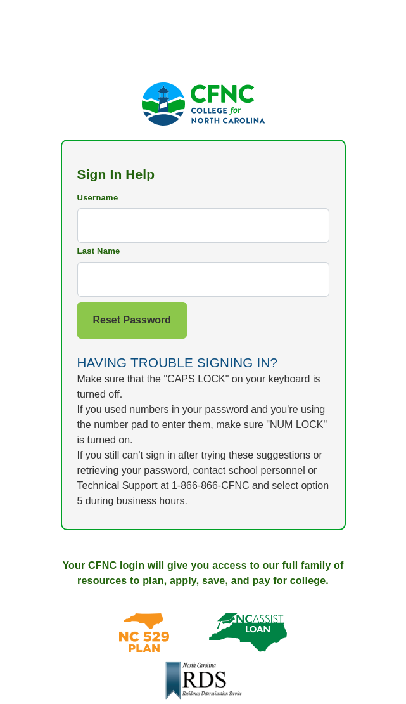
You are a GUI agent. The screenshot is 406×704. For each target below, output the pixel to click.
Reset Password (132, 320)
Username (97, 197)
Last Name (98, 251)
